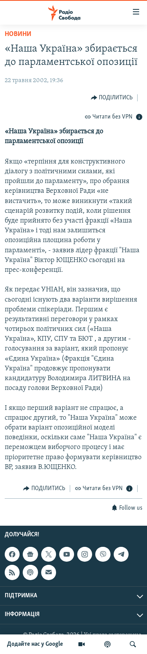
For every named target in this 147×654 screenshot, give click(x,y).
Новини (18, 34)
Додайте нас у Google (35, 644)
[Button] (112, 97)
